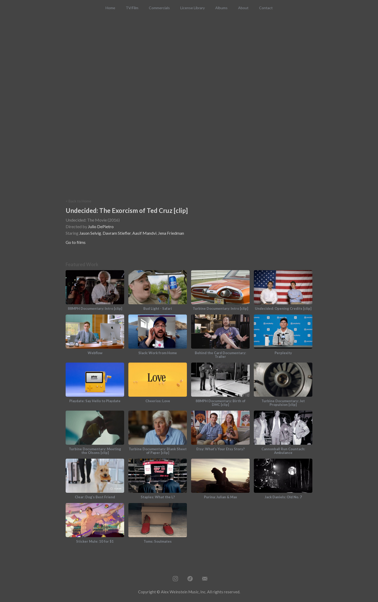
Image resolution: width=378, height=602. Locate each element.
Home (110, 8)
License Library (192, 8)
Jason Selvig (90, 233)
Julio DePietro (101, 226)
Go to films (76, 242)
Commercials (159, 8)
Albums (221, 8)
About (243, 8)
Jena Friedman (171, 233)
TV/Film (132, 8)
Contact (266, 8)
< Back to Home (78, 201)
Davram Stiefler (117, 233)
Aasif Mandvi (144, 233)
